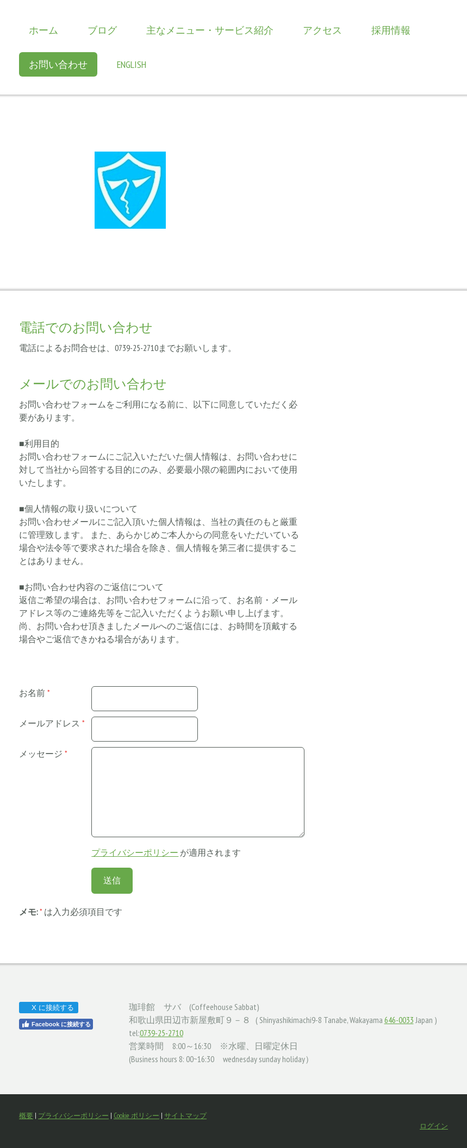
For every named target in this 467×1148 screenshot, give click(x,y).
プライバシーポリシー (134, 852)
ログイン (434, 1126)
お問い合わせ (58, 64)
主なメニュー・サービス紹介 (209, 30)
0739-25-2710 (161, 1032)
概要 (26, 1115)
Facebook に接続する (56, 1024)
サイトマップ (185, 1115)
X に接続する (48, 1007)
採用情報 (390, 30)
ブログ (102, 30)
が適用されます (166, 852)
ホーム (43, 30)
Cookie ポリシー (136, 1115)
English (131, 64)
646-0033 (399, 1019)
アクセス (322, 30)
